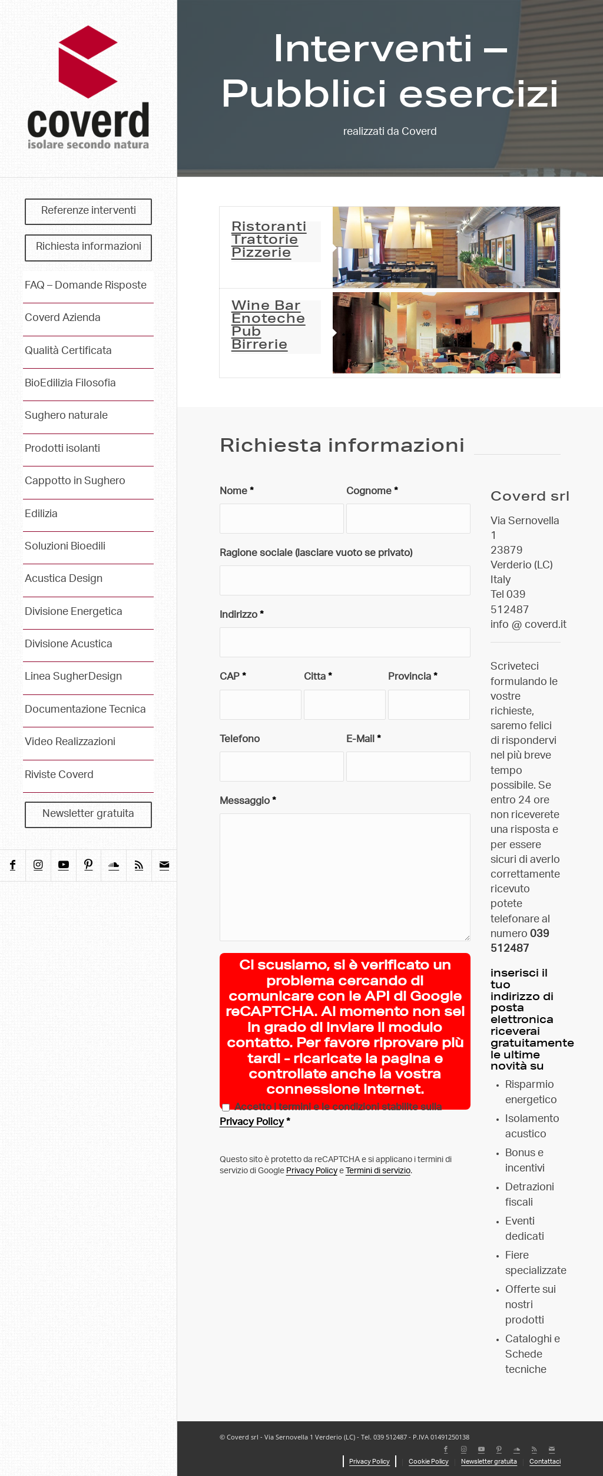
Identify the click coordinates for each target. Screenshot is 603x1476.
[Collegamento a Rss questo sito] (138, 865)
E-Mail (363, 740)
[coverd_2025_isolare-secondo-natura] (88, 89)
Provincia (413, 678)
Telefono (240, 740)
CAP (233, 678)
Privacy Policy (252, 1123)
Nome (237, 492)
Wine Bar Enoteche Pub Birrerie (268, 326)
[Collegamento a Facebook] (12, 865)
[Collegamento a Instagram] (38, 865)
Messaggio (248, 802)
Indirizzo (242, 616)
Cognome (372, 492)
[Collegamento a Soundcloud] (113, 865)
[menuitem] (88, 212)
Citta (318, 678)
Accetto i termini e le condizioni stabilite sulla (331, 1117)
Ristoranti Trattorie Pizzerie (269, 240)
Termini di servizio (378, 1171)
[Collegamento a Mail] (164, 865)
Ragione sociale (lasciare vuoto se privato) (316, 554)
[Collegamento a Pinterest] (88, 865)
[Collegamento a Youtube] (63, 865)
